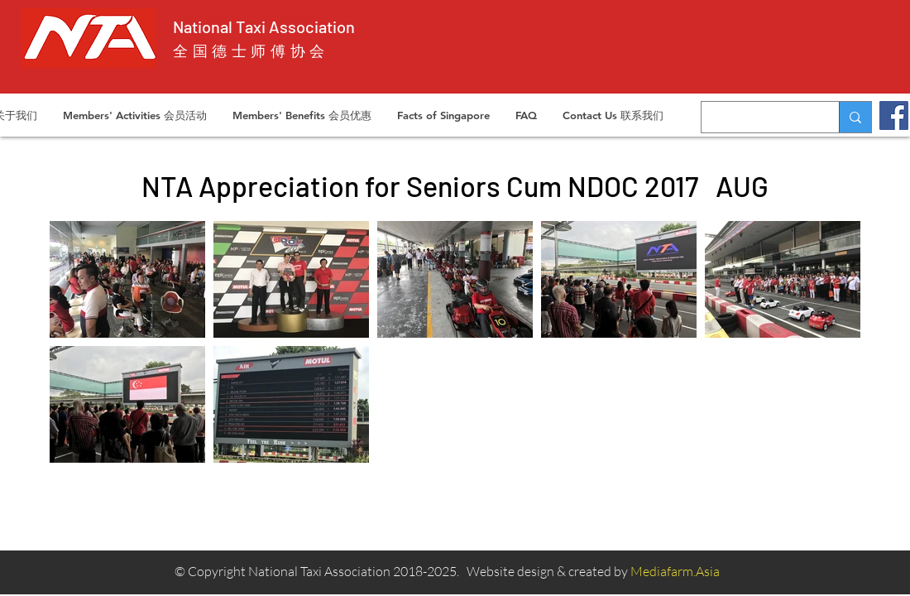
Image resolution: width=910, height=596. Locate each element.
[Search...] (757, 117)
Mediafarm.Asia (675, 571)
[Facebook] (893, 115)
